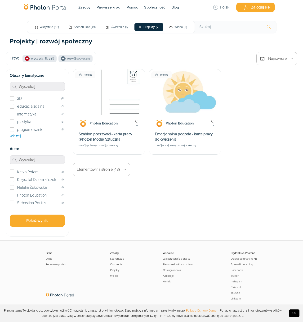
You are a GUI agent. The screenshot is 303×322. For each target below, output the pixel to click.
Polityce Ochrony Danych (202, 311)
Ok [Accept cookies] (294, 313)
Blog (175, 7)
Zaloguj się (257, 7)
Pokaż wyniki (37, 220)
